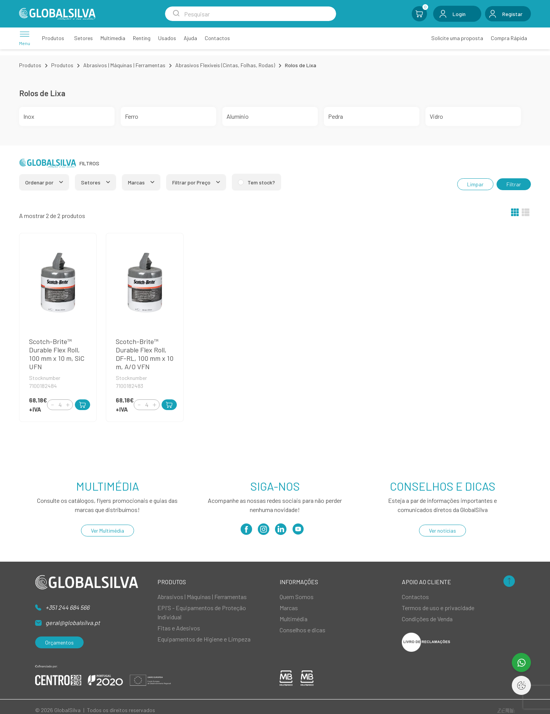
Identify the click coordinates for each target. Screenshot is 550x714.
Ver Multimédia (107, 530)
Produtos (30, 65)
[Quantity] (60, 405)
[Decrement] (52, 405)
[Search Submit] (176, 13)
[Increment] (67, 405)
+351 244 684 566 (67, 607)
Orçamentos (59, 642)
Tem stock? (261, 182)
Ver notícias (442, 530)
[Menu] (24, 38)
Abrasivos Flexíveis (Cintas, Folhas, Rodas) (225, 65)
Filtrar (513, 184)
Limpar (475, 184)
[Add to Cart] (82, 404)
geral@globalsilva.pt (72, 622)
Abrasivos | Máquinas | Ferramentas (124, 65)
